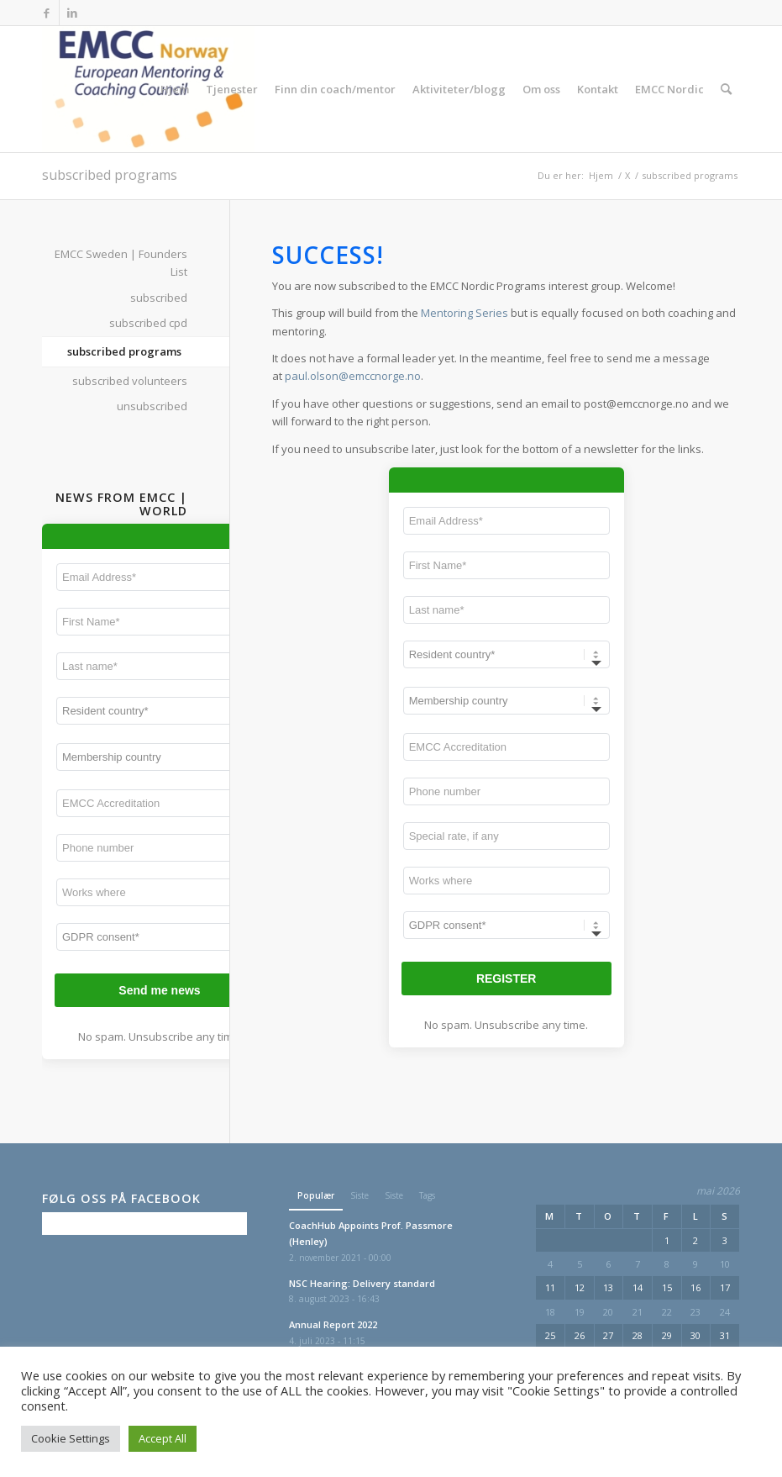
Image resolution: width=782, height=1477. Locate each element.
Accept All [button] (162, 1438)
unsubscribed (152, 406)
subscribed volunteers (129, 380)
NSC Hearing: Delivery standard (362, 1283)
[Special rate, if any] (506, 836)
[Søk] (726, 89)
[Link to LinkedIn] (72, 12)
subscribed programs (109, 175)
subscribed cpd (148, 322)
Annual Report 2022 (333, 1324)
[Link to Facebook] (46, 12)
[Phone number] (506, 791)
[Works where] (506, 880)
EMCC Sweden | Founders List (121, 262)
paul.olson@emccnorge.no (353, 375)
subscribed (158, 297)
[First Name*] (506, 565)
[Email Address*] (506, 521)
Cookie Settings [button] (70, 1438)
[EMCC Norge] (148, 89)
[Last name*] (506, 610)
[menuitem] (174, 89)
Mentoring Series (464, 312)
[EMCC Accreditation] (506, 747)
